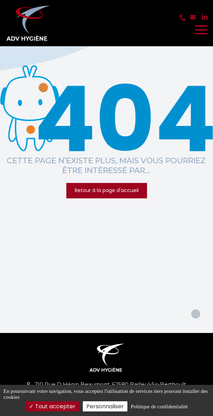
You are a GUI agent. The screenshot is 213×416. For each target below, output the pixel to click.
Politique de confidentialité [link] (159, 406)
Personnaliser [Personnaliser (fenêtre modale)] (105, 406)
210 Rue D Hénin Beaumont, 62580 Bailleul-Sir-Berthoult (106, 384)
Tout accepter (52, 406)
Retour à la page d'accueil (107, 190)
